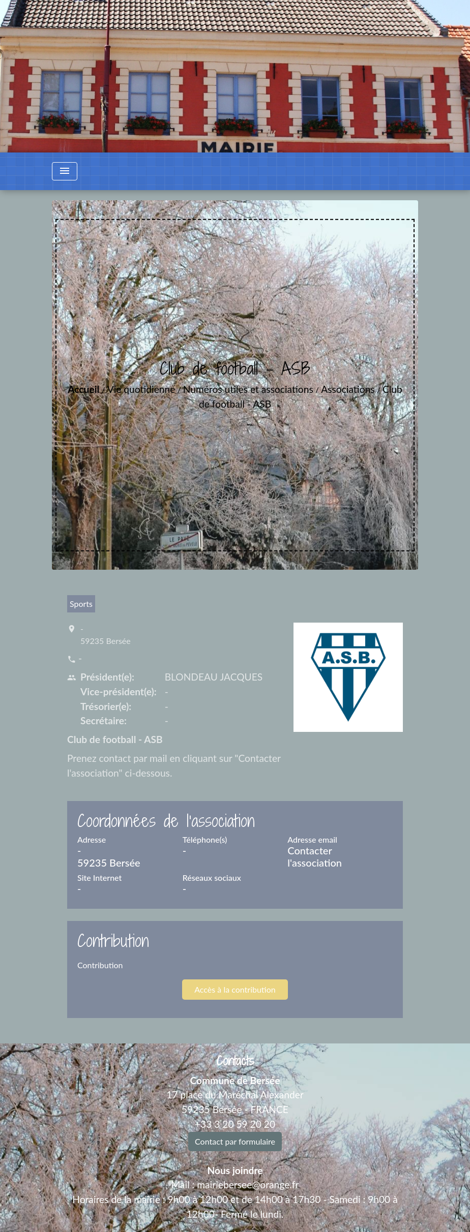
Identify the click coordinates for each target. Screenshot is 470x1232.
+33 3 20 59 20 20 (235, 1124)
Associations (347, 389)
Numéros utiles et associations (248, 389)
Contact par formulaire (235, 1141)
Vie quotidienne (141, 389)
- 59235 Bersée (105, 634)
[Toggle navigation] (64, 171)
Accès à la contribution (234, 989)
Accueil (83, 389)
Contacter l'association (314, 856)
